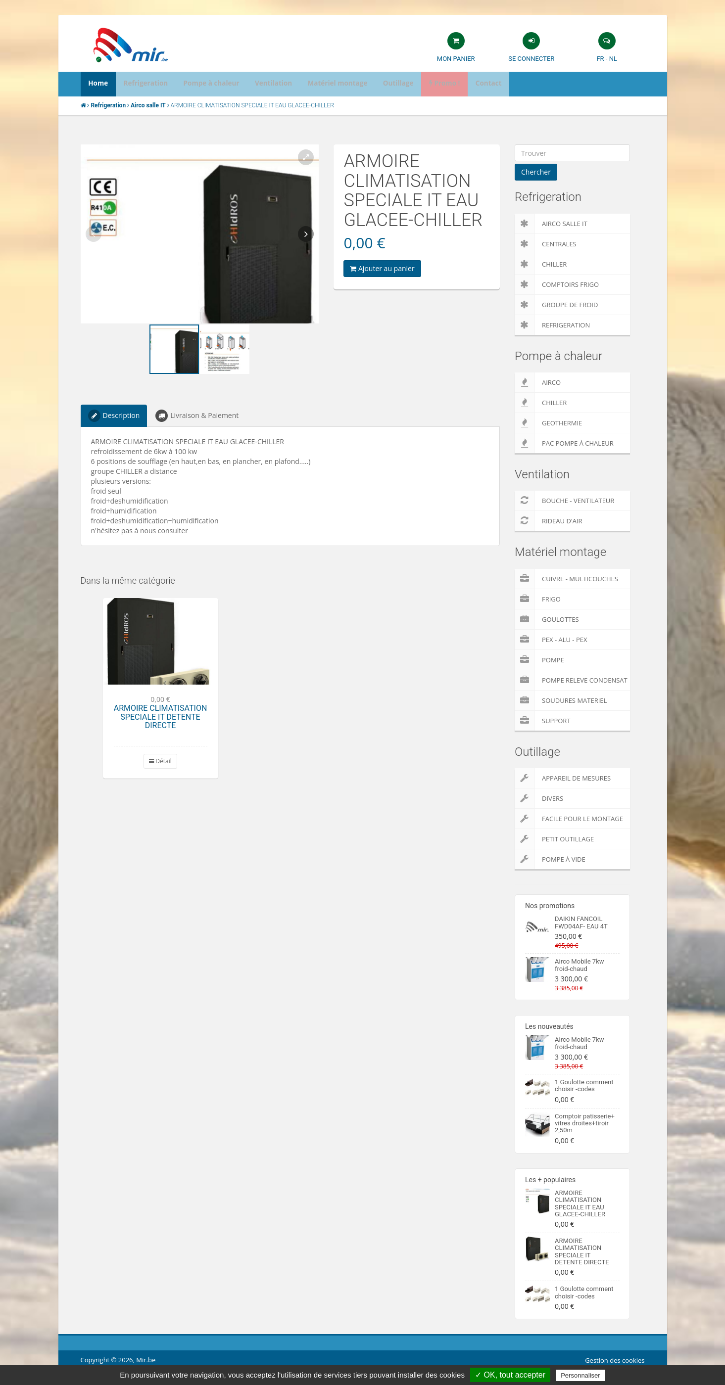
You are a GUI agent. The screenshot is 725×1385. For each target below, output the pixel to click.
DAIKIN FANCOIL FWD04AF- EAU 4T (581, 922)
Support (543, 721)
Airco (538, 382)
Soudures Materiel (561, 700)
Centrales (546, 244)
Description (114, 416)
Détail (160, 761)
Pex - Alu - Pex (551, 639)
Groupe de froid (556, 305)
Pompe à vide (550, 859)
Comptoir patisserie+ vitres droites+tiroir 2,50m (585, 1123)
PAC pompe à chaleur (564, 443)
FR (600, 58)
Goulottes (547, 619)
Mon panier (456, 58)
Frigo (538, 599)
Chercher (536, 172)
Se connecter (531, 58)
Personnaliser (580, 1375)
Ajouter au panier (382, 268)
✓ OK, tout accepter (510, 1375)
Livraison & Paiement (197, 416)
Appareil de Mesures (563, 778)
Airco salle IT (551, 223)
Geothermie (548, 423)
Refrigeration (552, 325)
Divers (539, 798)
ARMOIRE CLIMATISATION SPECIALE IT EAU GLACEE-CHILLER (580, 1203)
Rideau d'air (548, 521)
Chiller (541, 264)
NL (613, 58)
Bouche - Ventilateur (564, 500)
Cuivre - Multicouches (566, 579)
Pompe (539, 660)
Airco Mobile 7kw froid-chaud (579, 965)
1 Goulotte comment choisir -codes (584, 1085)
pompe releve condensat (571, 680)
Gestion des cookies (614, 1360)
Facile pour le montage (569, 819)
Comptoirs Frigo (557, 284)
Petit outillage (554, 839)
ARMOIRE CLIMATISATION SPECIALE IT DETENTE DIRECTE (160, 716)
